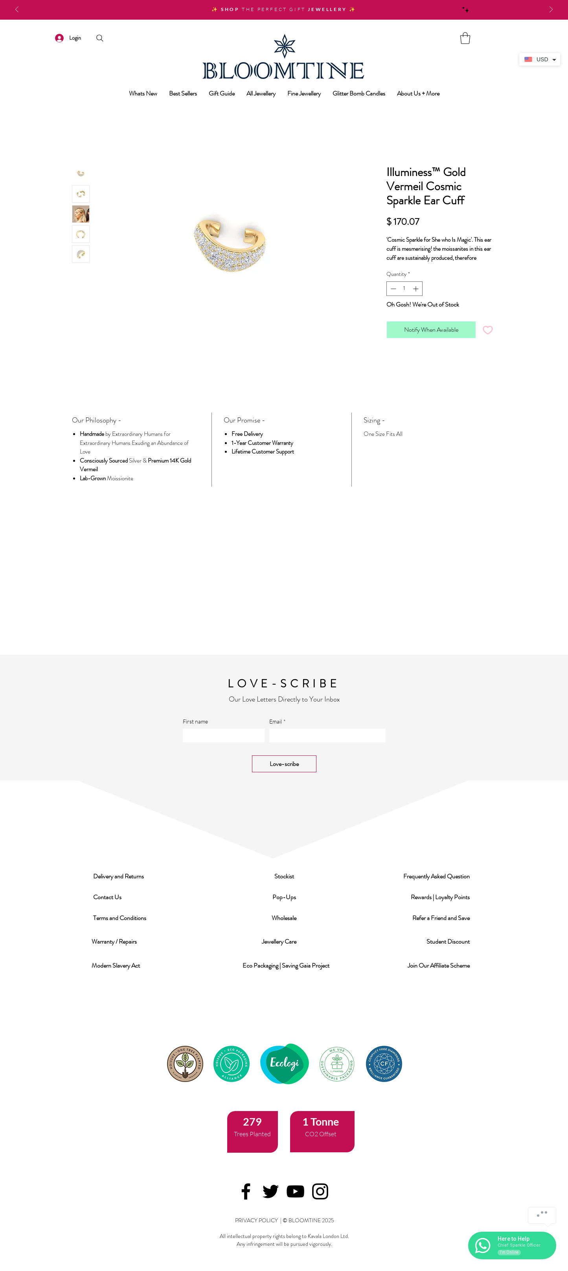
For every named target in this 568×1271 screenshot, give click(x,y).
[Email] (325, 736)
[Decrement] (392, 289)
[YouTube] (295, 1191)
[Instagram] (320, 1191)
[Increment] (416, 289)
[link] (465, 38)
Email (277, 721)
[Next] (551, 10)
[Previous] (16, 10)
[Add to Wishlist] (487, 329)
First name (195, 721)
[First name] (221, 736)
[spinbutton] (404, 289)
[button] (119, 876)
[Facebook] (246, 1191)
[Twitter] (270, 1191)
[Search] (100, 38)
